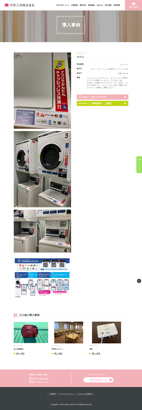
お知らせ (100, 5)
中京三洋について (62, 5)
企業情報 (74, 5)
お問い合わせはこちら (98, 380)
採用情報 (117, 5)
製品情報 (91, 5)
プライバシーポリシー (66, 394)
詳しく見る (21, 353)
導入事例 (108, 5)
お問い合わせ (133, 7)
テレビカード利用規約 (85, 394)
